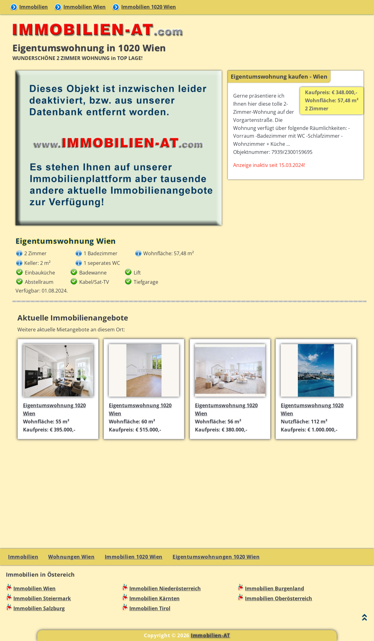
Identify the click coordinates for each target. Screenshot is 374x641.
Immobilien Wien (84, 6)
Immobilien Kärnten (154, 598)
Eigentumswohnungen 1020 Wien (216, 556)
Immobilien (33, 6)
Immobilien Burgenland (274, 588)
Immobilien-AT (210, 635)
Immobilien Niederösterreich (165, 588)
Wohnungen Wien (71, 556)
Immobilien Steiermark (42, 598)
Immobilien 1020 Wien (148, 6)
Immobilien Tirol (149, 608)
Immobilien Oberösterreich (278, 598)
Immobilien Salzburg (39, 608)
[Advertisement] (190, 487)
